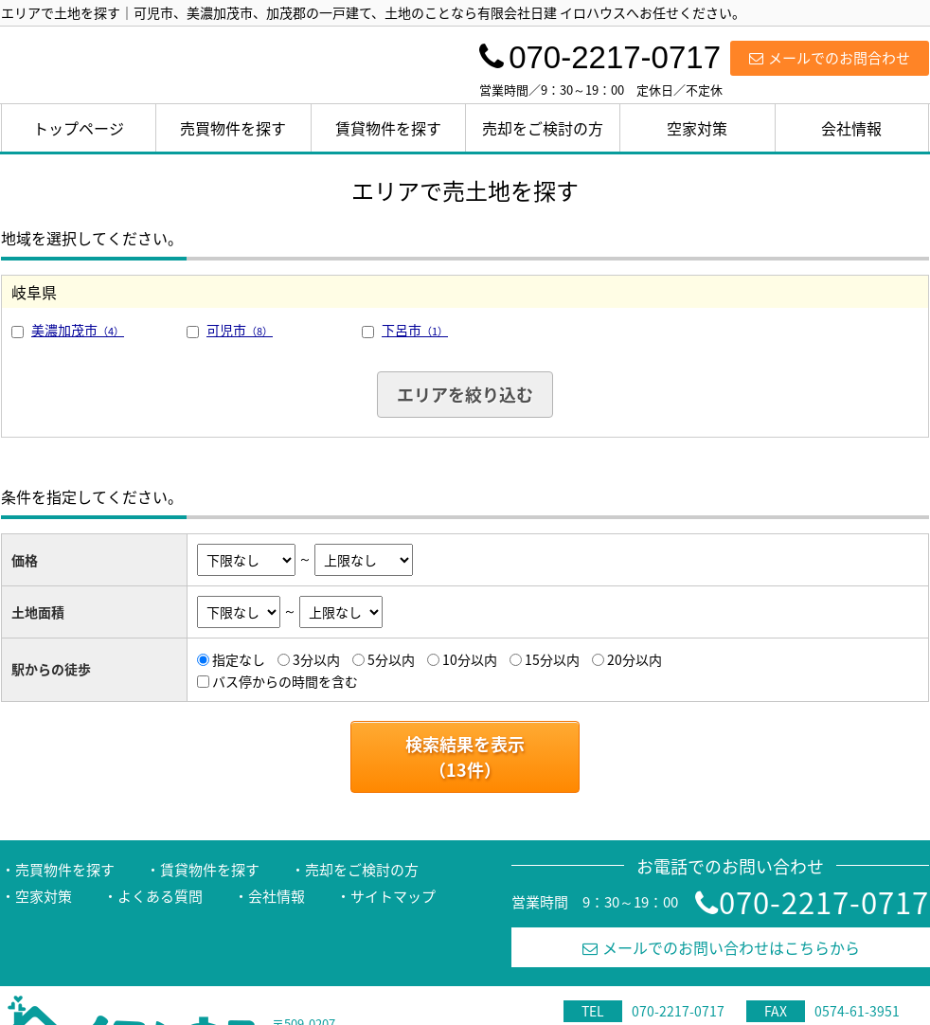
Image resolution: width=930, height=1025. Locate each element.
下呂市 (415, 329)
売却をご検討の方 (542, 128)
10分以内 (469, 659)
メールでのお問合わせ (829, 57)
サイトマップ (393, 896)
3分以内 (316, 659)
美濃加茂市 (77, 329)
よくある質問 (160, 896)
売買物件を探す (233, 128)
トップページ (78, 128)
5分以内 (391, 659)
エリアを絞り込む (465, 394)
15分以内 (552, 659)
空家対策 (697, 128)
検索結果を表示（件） (465, 756)
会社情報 (851, 128)
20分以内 (634, 659)
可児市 (239, 329)
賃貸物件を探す (388, 128)
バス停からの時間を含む (285, 681)
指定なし (238, 659)
